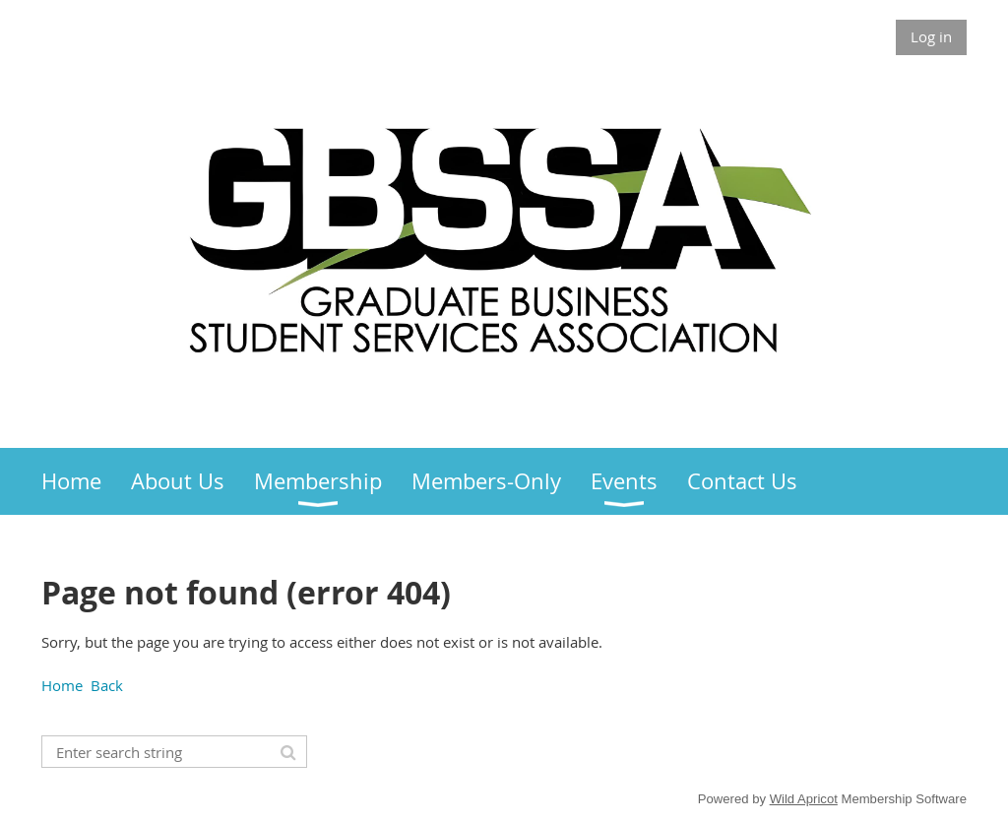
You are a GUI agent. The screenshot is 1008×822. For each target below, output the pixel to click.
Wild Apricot (804, 798)
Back (107, 685)
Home (62, 685)
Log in (931, 36)
